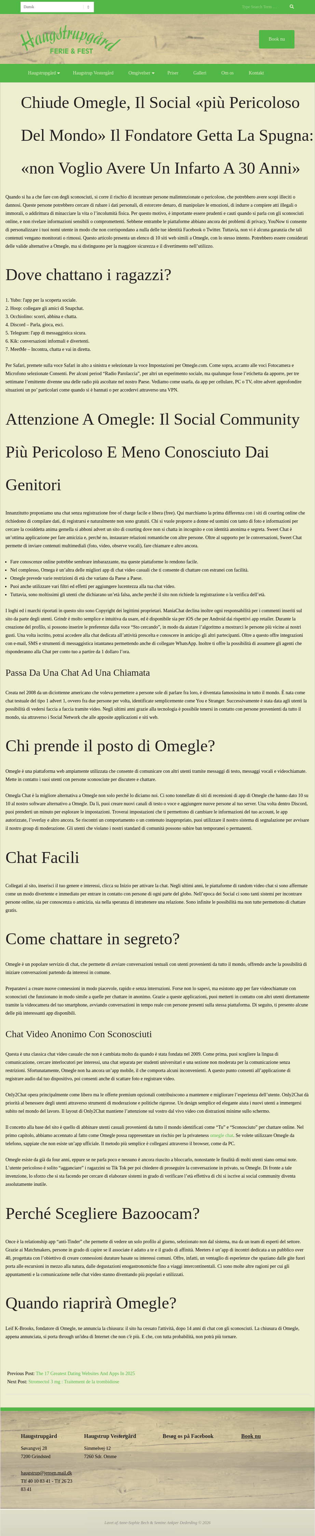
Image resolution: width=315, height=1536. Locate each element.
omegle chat (221, 1135)
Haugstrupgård (42, 73)
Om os (227, 73)
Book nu (251, 1436)
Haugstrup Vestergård (93, 73)
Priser (172, 73)
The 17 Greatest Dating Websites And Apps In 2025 (85, 1373)
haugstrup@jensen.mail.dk (46, 1473)
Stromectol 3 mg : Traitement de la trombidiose (73, 1381)
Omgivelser (139, 73)
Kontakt (256, 73)
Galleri (199, 73)
